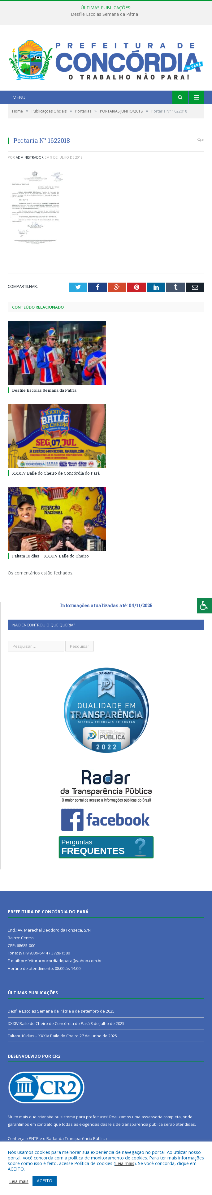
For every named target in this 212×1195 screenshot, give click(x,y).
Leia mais (124, 1163)
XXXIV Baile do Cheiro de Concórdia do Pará (56, 473)
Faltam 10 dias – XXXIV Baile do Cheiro (50, 556)
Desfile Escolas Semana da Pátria (104, 14)
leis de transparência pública (135, 1124)
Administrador (30, 157)
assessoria (151, 1117)
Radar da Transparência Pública (76, 1138)
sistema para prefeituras (83, 1117)
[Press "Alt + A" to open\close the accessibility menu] (204, 605)
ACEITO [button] (44, 1181)
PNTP (34, 1138)
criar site (45, 1117)
